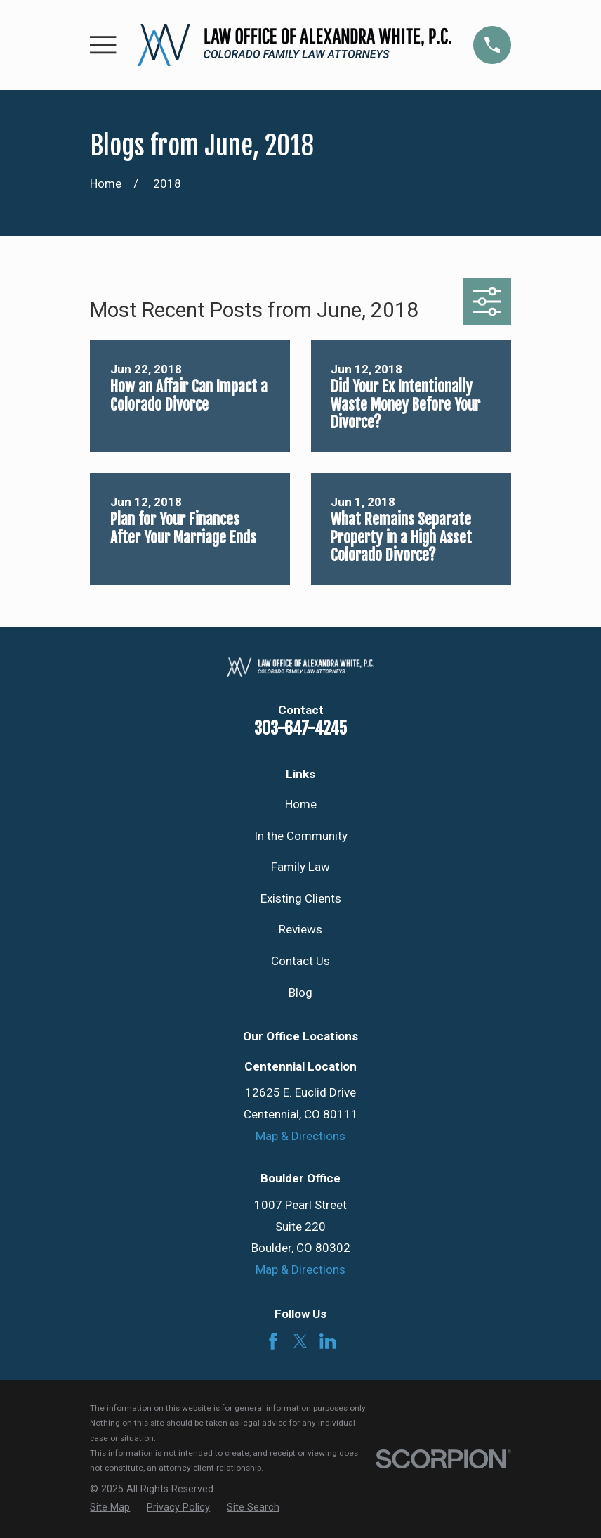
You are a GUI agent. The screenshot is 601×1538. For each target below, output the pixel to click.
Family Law (300, 867)
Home (301, 804)
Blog (300, 993)
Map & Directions (300, 1136)
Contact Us (300, 961)
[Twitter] (300, 1341)
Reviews (300, 929)
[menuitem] (110, 1508)
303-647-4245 (300, 728)
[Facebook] (273, 1341)
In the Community (301, 836)
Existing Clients (300, 898)
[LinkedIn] (327, 1341)
